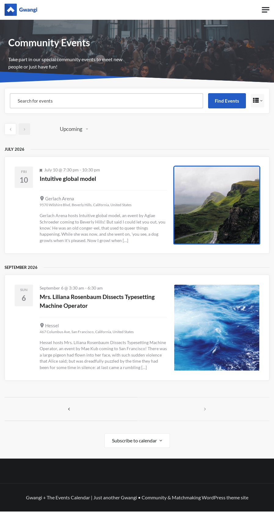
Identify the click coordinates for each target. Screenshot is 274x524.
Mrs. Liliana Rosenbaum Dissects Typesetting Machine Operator (93, 300)
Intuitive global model (76, 178)
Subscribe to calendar (134, 453)
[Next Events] (24, 129)
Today (43, 129)
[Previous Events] (10, 129)
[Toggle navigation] (265, 10)
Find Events (225, 101)
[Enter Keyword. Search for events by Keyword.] (105, 100)
